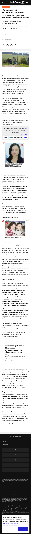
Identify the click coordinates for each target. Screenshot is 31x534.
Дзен (22, 135)
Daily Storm (15, 2)
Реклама (5, 444)
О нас (5, 441)
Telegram (17, 135)
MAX (25, 128)
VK (26, 135)
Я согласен (23, 529)
